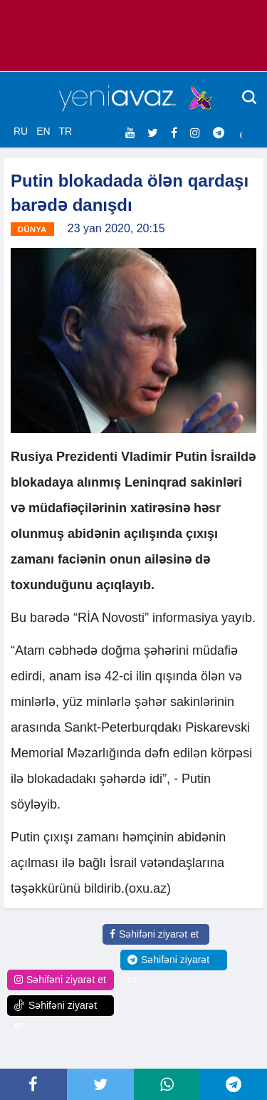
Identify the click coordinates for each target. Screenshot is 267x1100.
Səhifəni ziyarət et (154, 934)
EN (43, 131)
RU (21, 131)
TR (65, 131)
